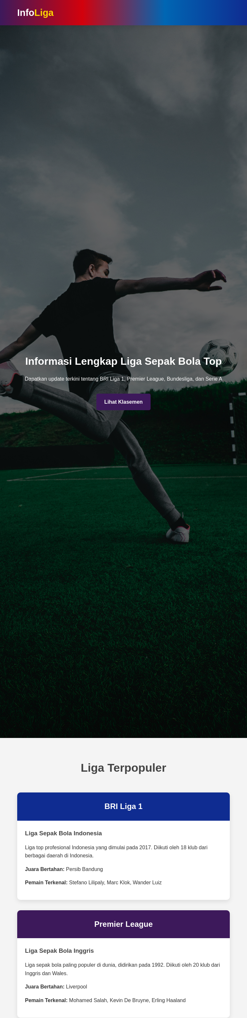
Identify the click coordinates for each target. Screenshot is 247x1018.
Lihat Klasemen (123, 402)
